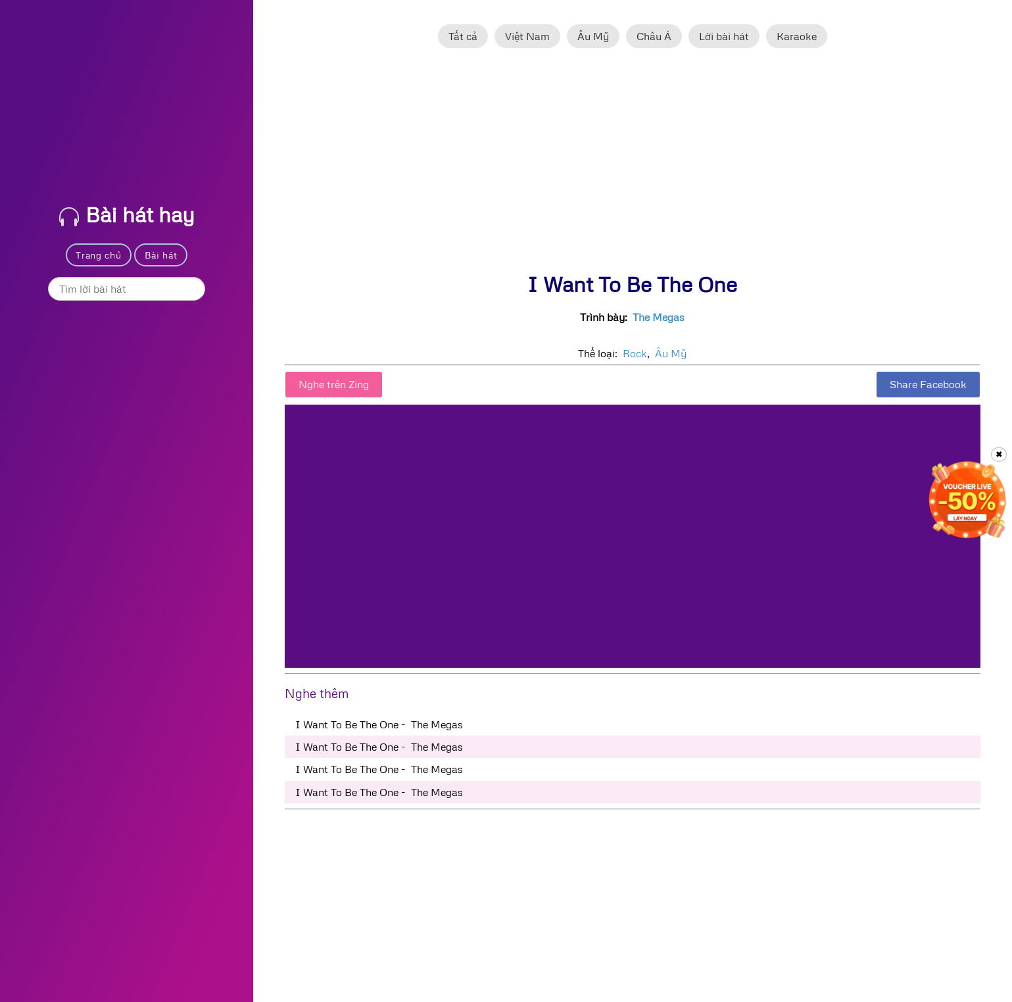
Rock (635, 353)
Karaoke (797, 36)
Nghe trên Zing (334, 384)
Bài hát (161, 255)
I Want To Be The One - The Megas (379, 724)
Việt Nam (527, 36)
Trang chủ (98, 255)
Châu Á (654, 36)
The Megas (659, 317)
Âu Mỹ (593, 36)
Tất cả (462, 36)
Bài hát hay (127, 214)
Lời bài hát (724, 36)
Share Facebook (928, 384)
